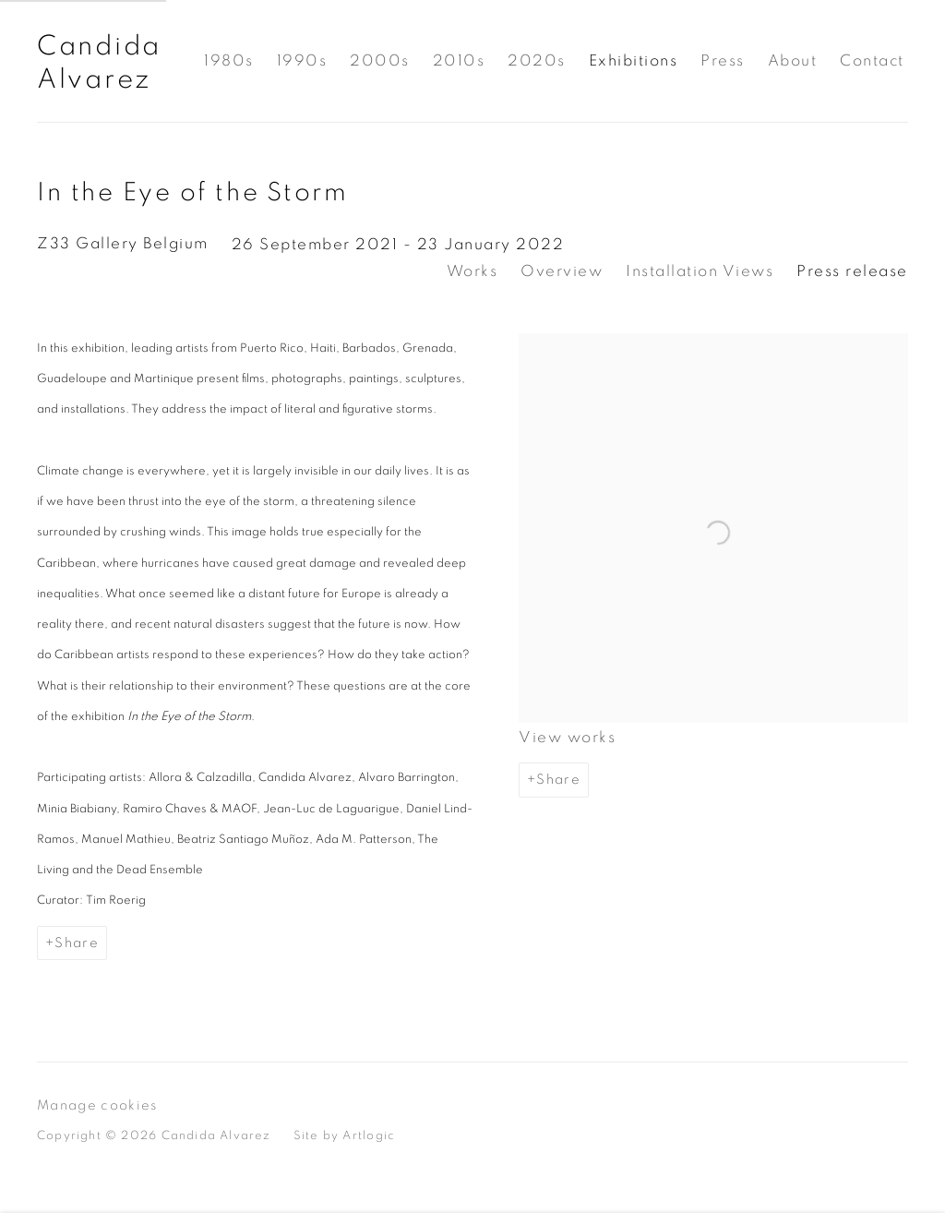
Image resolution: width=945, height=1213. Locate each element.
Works (472, 271)
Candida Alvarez (99, 62)
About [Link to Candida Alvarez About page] (793, 61)
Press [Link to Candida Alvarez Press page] (722, 61)
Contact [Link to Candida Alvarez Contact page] (872, 61)
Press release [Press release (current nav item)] (852, 271)
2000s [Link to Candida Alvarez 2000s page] (380, 61)
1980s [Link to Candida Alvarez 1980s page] (229, 61)
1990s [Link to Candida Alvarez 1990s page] (302, 61)
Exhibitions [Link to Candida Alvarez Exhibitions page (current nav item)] (633, 61)
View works (567, 737)
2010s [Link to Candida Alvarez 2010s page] (459, 61)
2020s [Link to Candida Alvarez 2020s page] (537, 61)
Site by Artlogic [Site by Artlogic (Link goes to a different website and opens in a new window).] (344, 1135)
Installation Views (699, 271)
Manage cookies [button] (97, 1105)
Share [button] (558, 780)
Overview (561, 271)
